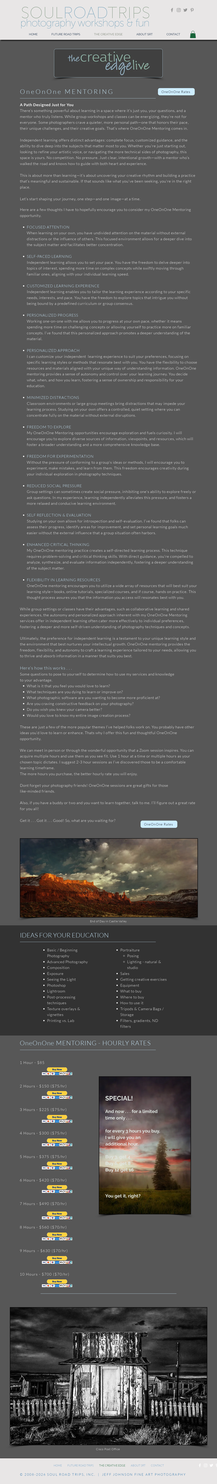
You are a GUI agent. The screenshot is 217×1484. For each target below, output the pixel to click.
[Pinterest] (192, 10)
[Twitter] (185, 10)
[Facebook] (172, 10)
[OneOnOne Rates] (176, 91)
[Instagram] (178, 10)
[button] (193, 34)
